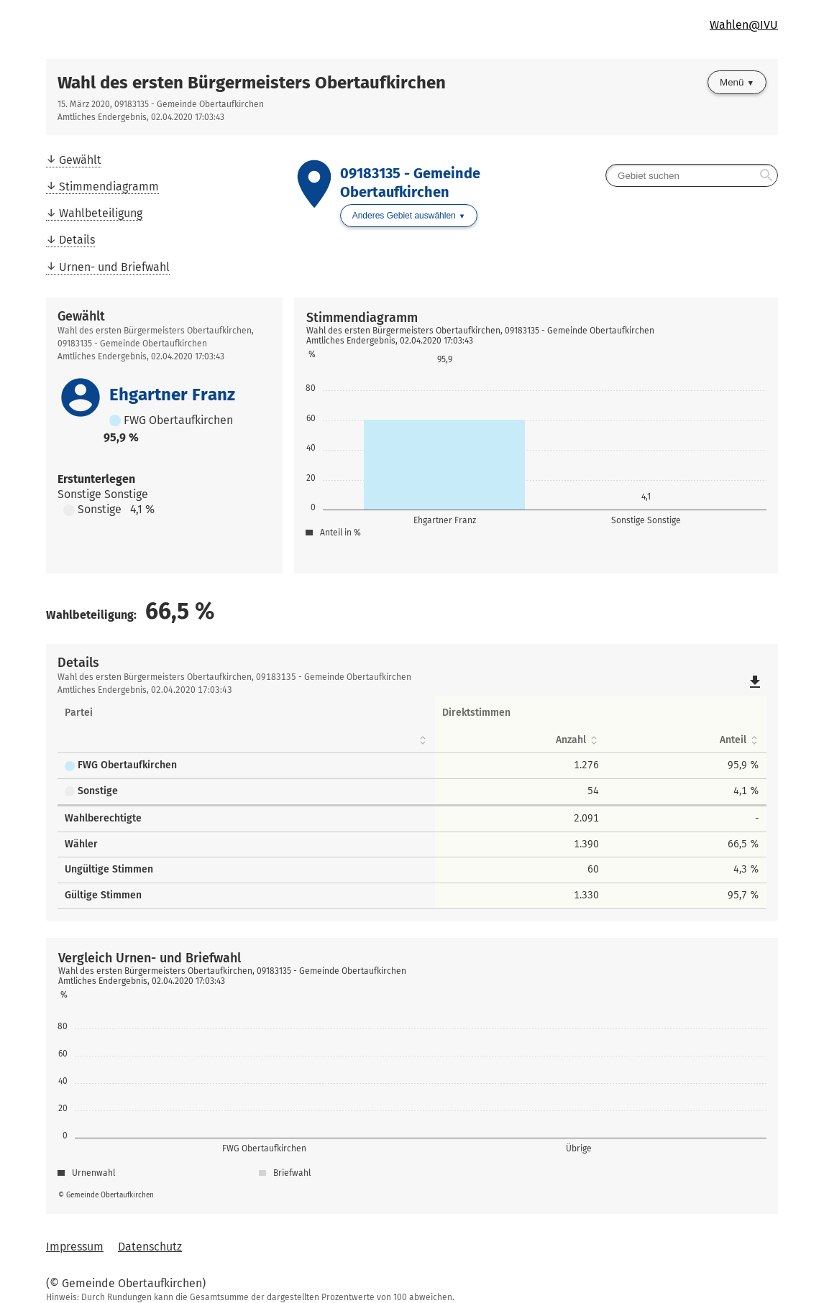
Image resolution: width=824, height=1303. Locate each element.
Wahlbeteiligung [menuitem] (100, 213)
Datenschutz (150, 1246)
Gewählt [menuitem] (80, 160)
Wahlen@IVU (744, 25)
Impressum (75, 1246)
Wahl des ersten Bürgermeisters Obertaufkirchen (252, 83)
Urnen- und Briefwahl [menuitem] (114, 267)
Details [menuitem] (77, 240)
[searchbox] (691, 175)
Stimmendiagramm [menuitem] (109, 186)
